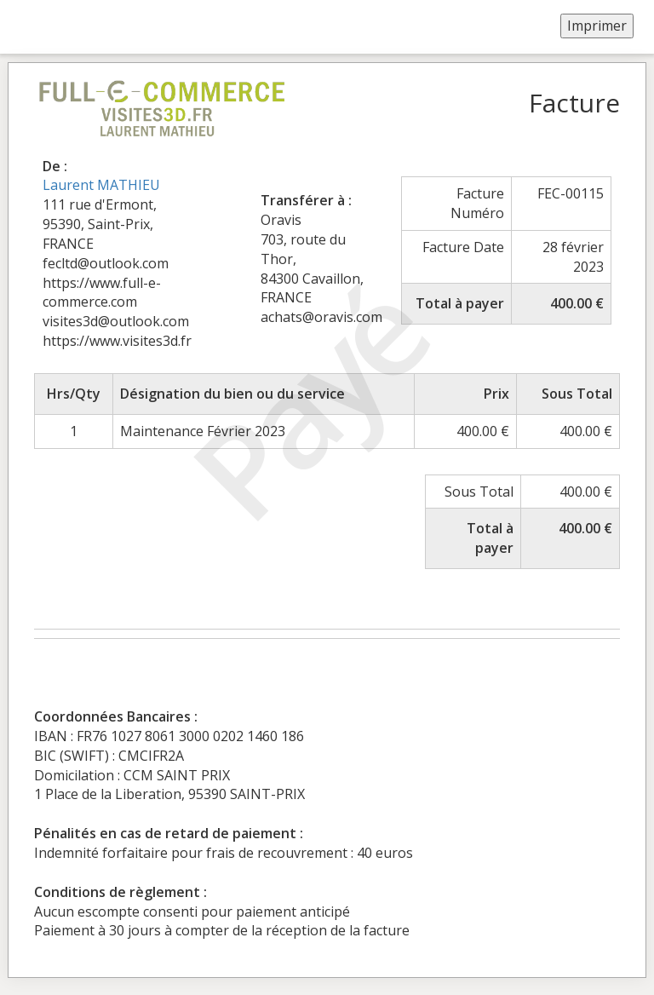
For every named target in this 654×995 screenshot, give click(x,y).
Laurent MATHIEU (101, 184)
